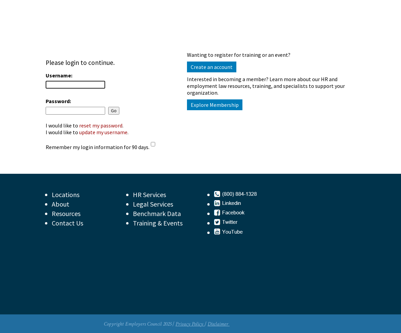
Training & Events (158, 223)
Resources (66, 213)
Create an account (212, 67)
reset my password (100, 125)
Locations (65, 194)
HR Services (149, 194)
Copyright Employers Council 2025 (137, 324)
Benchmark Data (157, 213)
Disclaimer (219, 324)
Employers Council (111, 28)
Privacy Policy (190, 324)
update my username (103, 132)
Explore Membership (215, 104)
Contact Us (67, 223)
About (60, 204)
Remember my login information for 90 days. (97, 147)
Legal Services (153, 204)
